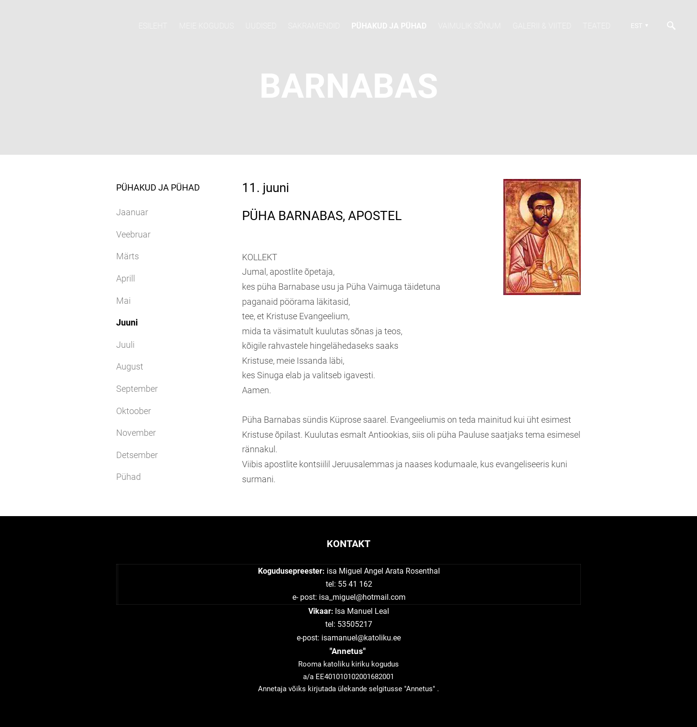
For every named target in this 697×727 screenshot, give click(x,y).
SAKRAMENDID (314, 25)
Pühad (128, 477)
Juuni (127, 322)
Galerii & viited (542, 25)
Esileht (152, 25)
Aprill (125, 278)
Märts (127, 256)
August (129, 366)
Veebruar (133, 234)
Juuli (125, 345)
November (136, 433)
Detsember (137, 455)
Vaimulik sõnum (469, 25)
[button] (638, 25)
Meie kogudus (206, 25)
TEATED (596, 25)
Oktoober (133, 411)
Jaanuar (132, 212)
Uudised (260, 25)
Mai (123, 301)
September (137, 389)
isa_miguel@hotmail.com (362, 597)
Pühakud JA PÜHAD (388, 25)
